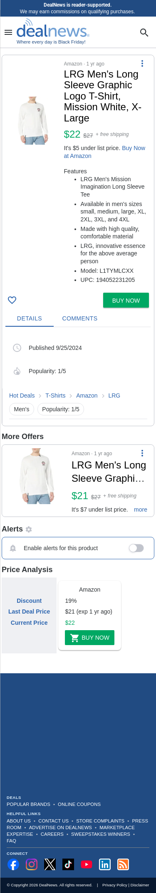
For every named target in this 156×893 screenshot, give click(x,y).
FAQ (11, 840)
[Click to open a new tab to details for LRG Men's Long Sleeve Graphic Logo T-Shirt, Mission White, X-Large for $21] (37, 481)
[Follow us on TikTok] (68, 864)
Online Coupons (79, 804)
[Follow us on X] (50, 864)
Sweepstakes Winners (100, 834)
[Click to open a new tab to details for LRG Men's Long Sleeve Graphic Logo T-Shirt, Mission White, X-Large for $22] (33, 120)
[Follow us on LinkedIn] (104, 864)
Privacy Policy (114, 885)
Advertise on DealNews (60, 827)
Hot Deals (22, 395)
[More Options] (142, 63)
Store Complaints (100, 820)
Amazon (86, 395)
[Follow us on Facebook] (13, 864)
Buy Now (89, 638)
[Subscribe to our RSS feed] (123, 864)
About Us (19, 820)
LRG (114, 395)
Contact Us (53, 820)
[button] (78, 172)
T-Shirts (55, 395)
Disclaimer (140, 885)
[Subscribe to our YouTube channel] (86, 864)
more (140, 509)
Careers (52, 834)
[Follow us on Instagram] (31, 864)
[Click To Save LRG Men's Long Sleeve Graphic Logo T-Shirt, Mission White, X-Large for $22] (12, 300)
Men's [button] (22, 409)
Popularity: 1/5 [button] (60, 409)
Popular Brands (28, 804)
